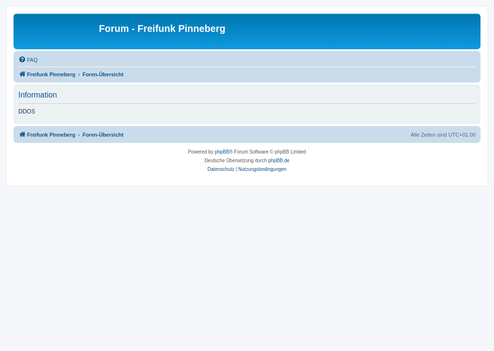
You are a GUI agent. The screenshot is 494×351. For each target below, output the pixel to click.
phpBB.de (278, 160)
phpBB (222, 151)
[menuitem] (28, 60)
